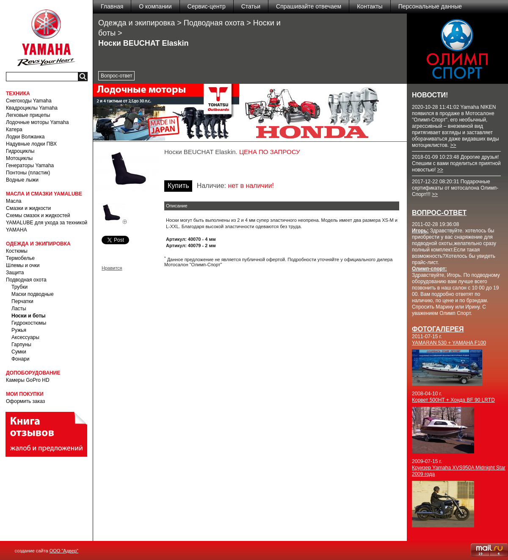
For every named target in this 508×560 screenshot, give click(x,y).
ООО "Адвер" (64, 550)
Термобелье (20, 258)
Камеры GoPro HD (28, 380)
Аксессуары (25, 337)
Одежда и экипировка (136, 23)
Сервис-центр (207, 6)
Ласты (18, 309)
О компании (155, 6)
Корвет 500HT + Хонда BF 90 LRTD (453, 400)
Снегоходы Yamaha (29, 101)
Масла (13, 201)
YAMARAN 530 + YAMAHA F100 (449, 343)
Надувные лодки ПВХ (31, 144)
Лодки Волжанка (25, 137)
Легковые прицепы (28, 115)
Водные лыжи (22, 180)
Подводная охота (26, 280)
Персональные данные (430, 6)
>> (453, 145)
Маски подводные (32, 294)
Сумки (18, 352)
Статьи (250, 6)
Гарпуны (21, 345)
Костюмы (17, 251)
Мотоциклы (19, 158)
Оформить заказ (25, 401)
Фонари (20, 359)
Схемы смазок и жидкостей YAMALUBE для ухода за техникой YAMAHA (46, 222)
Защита (15, 273)
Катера (14, 129)
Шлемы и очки (23, 265)
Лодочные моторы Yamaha (37, 122)
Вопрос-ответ (116, 76)
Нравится (112, 267)
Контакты (369, 6)
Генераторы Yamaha (30, 165)
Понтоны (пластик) (28, 173)
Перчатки (22, 301)
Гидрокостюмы (28, 323)
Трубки (19, 287)
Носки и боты (28, 316)
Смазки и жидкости (28, 208)
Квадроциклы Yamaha (32, 108)
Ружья (18, 330)
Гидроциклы (20, 151)
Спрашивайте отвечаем (308, 6)
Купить (178, 185)
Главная (112, 6)
